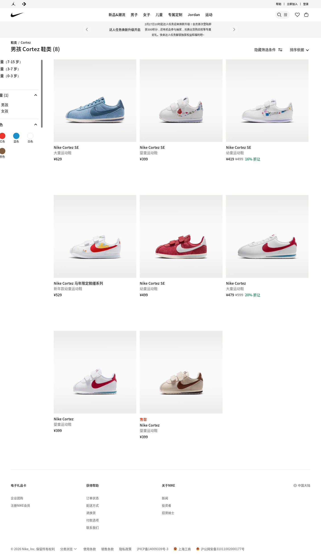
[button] (32, 95)
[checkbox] (31, 104)
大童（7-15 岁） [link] (25, 61)
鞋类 (14, 42)
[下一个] (234, 29)
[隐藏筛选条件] (271, 49)
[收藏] (297, 15)
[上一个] (87, 29)
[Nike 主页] (17, 14)
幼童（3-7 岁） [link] (24, 68)
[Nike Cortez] (270, 229)
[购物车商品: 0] (306, 15)
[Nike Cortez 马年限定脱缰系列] (107, 229)
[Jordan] (13, 4)
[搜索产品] (274, 15)
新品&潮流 (117, 14)
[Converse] (24, 4)
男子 (134, 14)
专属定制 (175, 14)
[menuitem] (69, 534)
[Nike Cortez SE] (107, 98)
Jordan (194, 14)
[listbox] (299, 49)
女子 (146, 14)
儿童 (159, 14)
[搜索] (256, 15)
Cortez (26, 42)
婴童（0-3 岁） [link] (24, 75)
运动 (208, 14)
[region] (29, 111)
